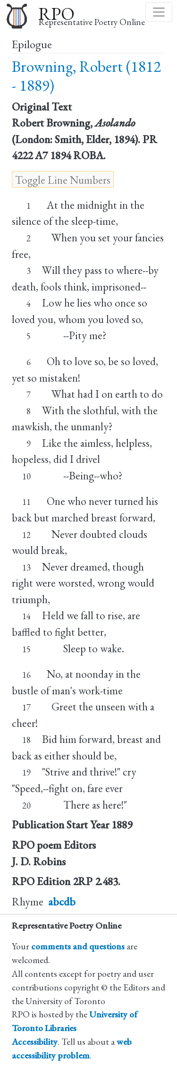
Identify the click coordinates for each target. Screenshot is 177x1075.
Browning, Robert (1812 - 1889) (86, 75)
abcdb (62, 902)
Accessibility (35, 1042)
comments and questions (78, 946)
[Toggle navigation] (158, 12)
